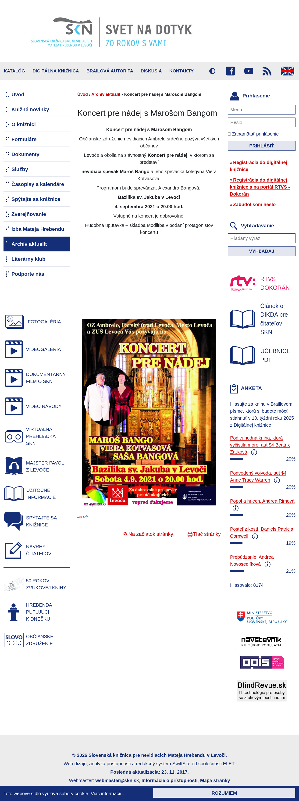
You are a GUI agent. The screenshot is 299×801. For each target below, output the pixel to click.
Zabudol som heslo (254, 204)
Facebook (230, 71)
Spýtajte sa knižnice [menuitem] (35, 199)
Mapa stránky (215, 780)
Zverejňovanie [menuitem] (28, 214)
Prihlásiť (261, 145)
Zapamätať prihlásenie (253, 133)
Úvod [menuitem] (17, 94)
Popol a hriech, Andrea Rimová (262, 501)
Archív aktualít (105, 94)
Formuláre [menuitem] (24, 139)
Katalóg (14, 70)
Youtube (249, 71)
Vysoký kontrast (212, 71)
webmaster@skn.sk (117, 780)
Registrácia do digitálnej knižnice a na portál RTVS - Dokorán (260, 187)
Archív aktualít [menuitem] (29, 244)
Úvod (82, 94)
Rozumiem (224, 793)
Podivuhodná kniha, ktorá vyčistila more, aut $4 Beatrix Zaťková (260, 444)
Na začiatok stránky (150, 534)
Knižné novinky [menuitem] (30, 109)
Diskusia (151, 70)
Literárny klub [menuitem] (28, 259)
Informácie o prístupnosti (170, 780)
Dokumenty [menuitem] (25, 154)
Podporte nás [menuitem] (27, 274)
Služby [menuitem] (19, 169)
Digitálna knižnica (55, 70)
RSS (267, 71)
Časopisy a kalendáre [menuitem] (37, 184)
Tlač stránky (207, 534)
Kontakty (181, 70)
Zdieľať (81, 516)
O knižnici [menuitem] (23, 124)
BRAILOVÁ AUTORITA (109, 70)
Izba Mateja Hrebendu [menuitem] (37, 229)
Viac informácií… (108, 793)
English (287, 71)
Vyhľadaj (261, 251)
